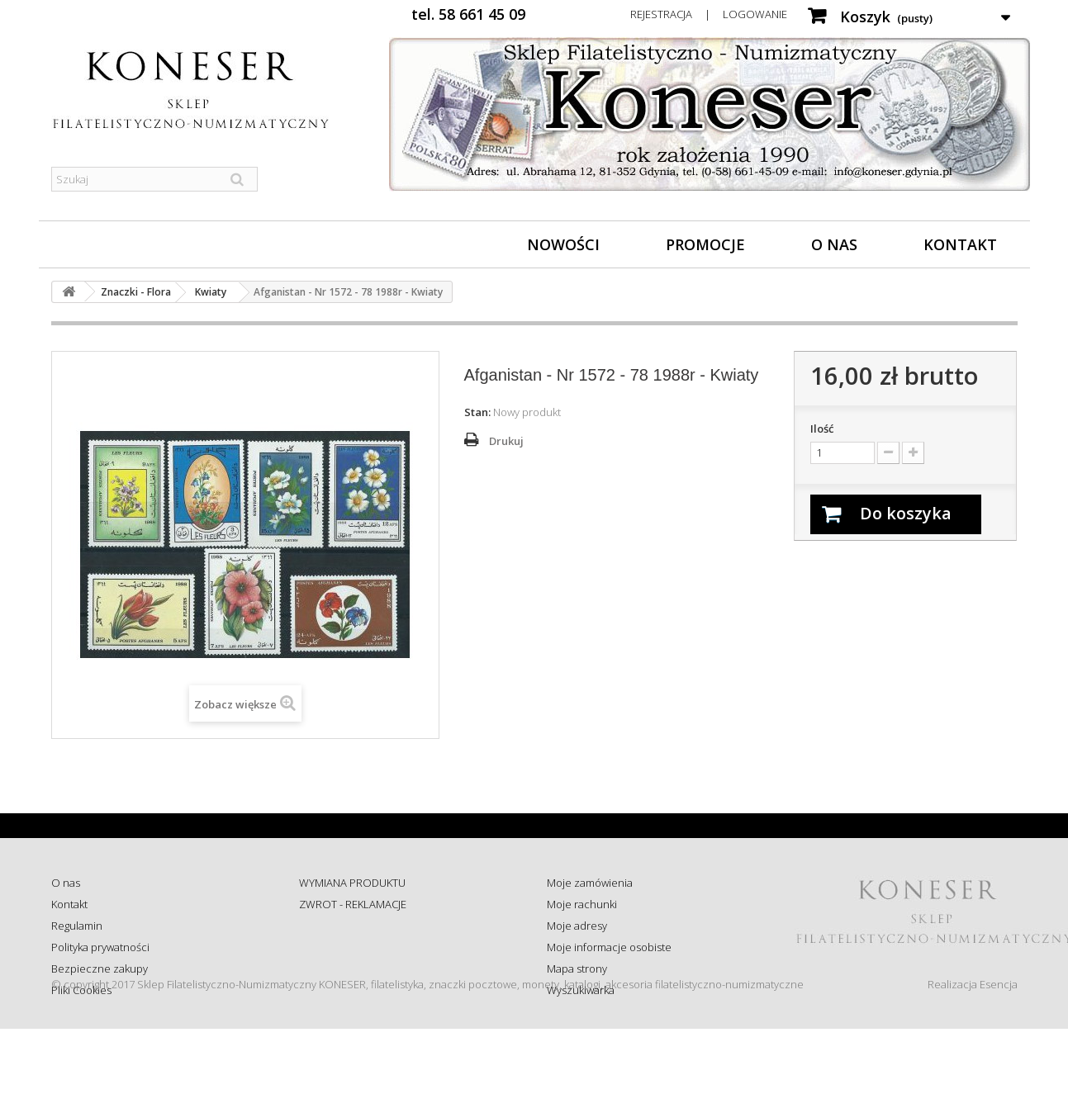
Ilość (821, 428)
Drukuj (506, 440)
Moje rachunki (582, 904)
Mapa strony (577, 968)
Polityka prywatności (100, 947)
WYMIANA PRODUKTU (352, 882)
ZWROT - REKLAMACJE (352, 904)
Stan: (477, 412)
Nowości (563, 244)
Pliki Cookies (81, 990)
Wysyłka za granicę (344, 990)
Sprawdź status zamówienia (366, 947)
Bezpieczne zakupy (99, 968)
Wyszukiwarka (581, 990)
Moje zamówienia (590, 882)
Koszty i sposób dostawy (357, 968)
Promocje (705, 244)
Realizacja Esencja (973, 1049)
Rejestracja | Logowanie (708, 14)
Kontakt (960, 244)
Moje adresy (577, 925)
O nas (834, 244)
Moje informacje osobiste (609, 947)
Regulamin (76, 925)
